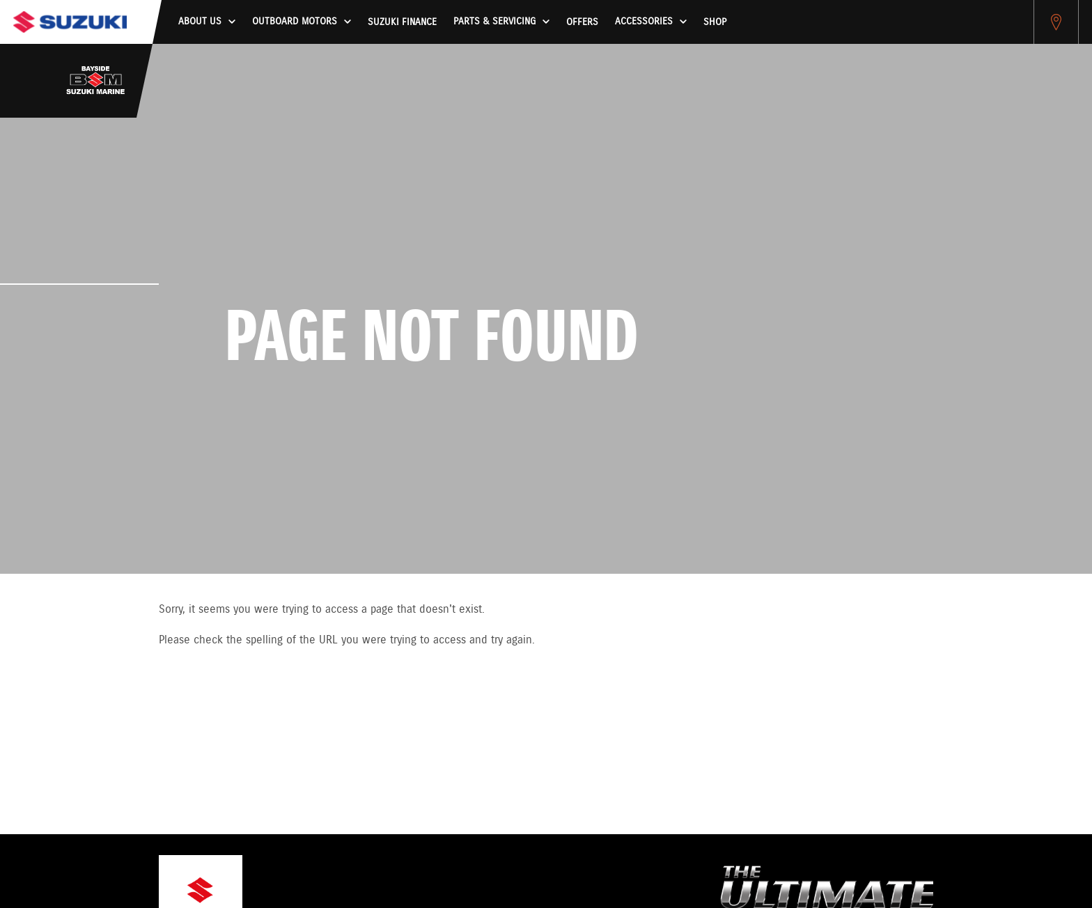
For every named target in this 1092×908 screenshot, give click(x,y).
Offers (582, 22)
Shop (714, 22)
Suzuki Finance (402, 22)
